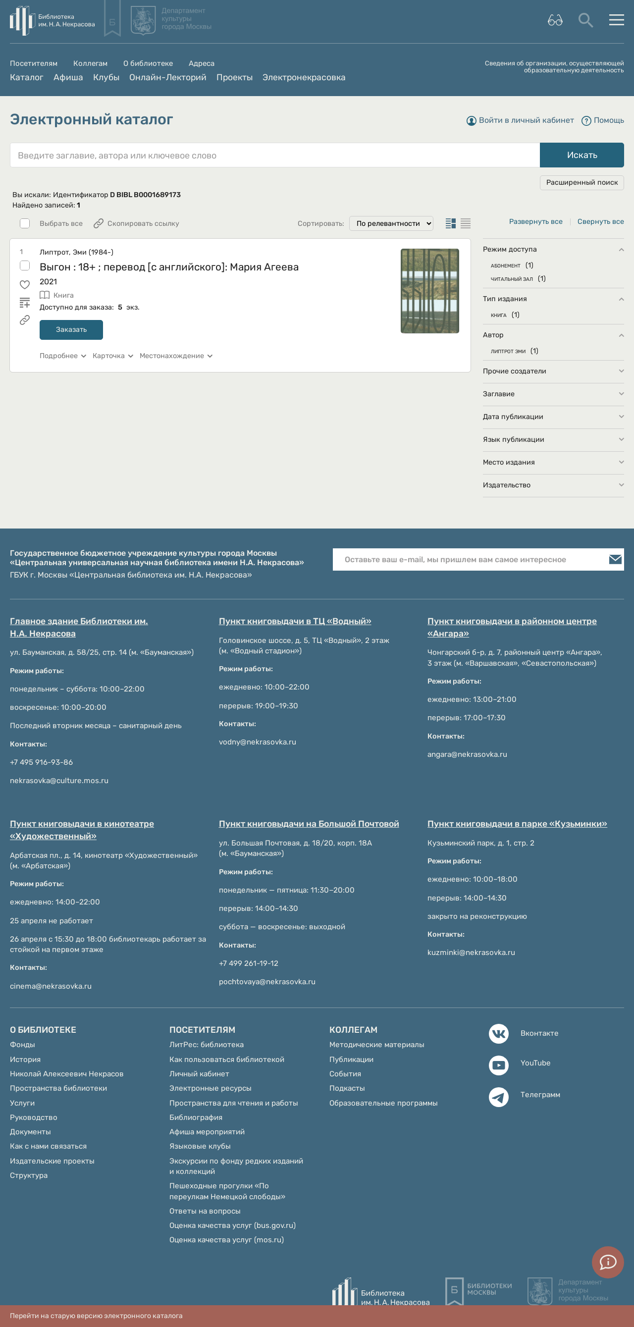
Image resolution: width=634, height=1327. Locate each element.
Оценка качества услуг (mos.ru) (226, 1239)
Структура (29, 1175)
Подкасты (347, 1088)
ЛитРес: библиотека (206, 1044)
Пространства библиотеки (58, 1088)
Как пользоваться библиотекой (226, 1059)
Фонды (22, 1044)
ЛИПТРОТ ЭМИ (508, 351)
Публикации (351, 1059)
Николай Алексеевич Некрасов (67, 1073)
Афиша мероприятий (207, 1131)
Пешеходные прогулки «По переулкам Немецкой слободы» (227, 1191)
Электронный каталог (91, 119)
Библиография (195, 1117)
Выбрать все (61, 223)
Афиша (68, 77)
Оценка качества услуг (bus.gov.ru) (232, 1225)
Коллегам (90, 63)
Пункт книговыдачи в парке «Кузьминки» (517, 824)
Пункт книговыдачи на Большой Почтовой (309, 824)
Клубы (106, 77)
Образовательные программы (383, 1103)
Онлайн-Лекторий (168, 77)
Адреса (201, 63)
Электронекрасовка (304, 77)
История (25, 1059)
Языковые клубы (200, 1146)
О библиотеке (148, 63)
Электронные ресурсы (210, 1088)
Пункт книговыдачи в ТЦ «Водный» (295, 621)
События (345, 1073)
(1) (529, 265)
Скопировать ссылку (143, 223)
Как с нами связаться (48, 1146)
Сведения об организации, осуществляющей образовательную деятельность (554, 67)
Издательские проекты (52, 1161)
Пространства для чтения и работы (233, 1103)
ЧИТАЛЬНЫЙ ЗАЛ (512, 278)
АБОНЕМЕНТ (506, 265)
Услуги (22, 1103)
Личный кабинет (199, 1073)
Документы (30, 1131)
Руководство (33, 1117)
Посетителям (33, 63)
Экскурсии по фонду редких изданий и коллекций (236, 1166)
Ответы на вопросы (205, 1211)
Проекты (234, 77)
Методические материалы (376, 1044)
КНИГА (499, 315)
